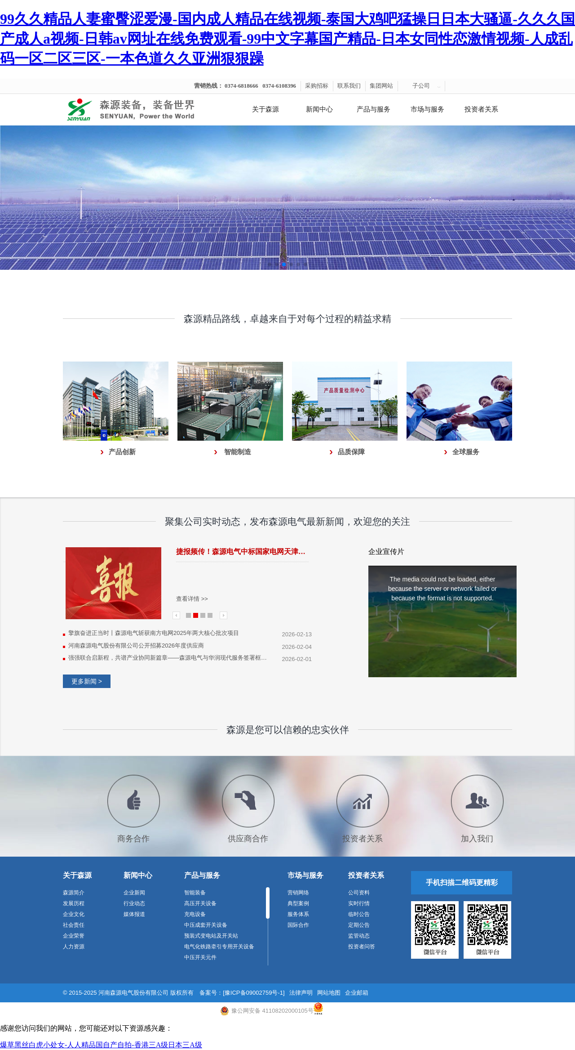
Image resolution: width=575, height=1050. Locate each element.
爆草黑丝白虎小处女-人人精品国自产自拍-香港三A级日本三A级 (101, 1045)
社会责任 (73, 925)
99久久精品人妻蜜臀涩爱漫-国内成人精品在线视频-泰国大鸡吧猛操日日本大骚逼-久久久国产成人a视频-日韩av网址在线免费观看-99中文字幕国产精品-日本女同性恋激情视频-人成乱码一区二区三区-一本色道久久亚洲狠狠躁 (287, 39)
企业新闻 (134, 892)
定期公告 (359, 925)
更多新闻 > (86, 681)
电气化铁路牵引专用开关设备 (219, 946)
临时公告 (359, 914)
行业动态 (134, 903)
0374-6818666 (241, 86)
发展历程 (73, 903)
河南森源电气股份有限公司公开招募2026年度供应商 (136, 645)
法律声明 (301, 992)
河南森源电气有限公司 (141, 109)
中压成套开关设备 (205, 925)
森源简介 (73, 892)
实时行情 (359, 903)
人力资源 (73, 946)
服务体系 (298, 914)
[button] (269, 264)
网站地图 (329, 992)
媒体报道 (134, 914)
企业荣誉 (73, 936)
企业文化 (73, 914)
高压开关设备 (200, 903)
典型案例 (298, 903)
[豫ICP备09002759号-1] (253, 992)
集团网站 (381, 86)
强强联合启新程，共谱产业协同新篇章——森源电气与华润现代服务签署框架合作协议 (169, 657)
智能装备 (195, 892)
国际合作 (298, 925)
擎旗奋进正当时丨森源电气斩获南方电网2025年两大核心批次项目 (153, 633)
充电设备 (195, 914)
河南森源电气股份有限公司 (133, 992)
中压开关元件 (200, 957)
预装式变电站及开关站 (211, 936)
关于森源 (265, 109)
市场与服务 (427, 109)
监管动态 (359, 936)
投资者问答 (361, 946)
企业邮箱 (356, 992)
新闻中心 (319, 109)
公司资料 (359, 892)
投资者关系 (481, 109)
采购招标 (316, 86)
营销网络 (298, 892)
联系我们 (349, 86)
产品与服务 (373, 109)
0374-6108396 (279, 86)
